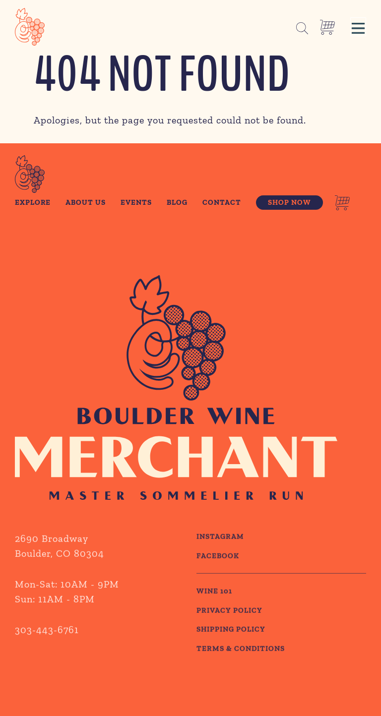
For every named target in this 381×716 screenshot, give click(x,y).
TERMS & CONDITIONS (240, 668)
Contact (221, 202)
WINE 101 (214, 611)
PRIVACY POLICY (229, 630)
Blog (177, 202)
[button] (358, 26)
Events (136, 202)
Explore (33, 202)
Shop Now (289, 202)
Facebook (217, 576)
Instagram (220, 556)
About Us (85, 202)
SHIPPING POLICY (230, 649)
